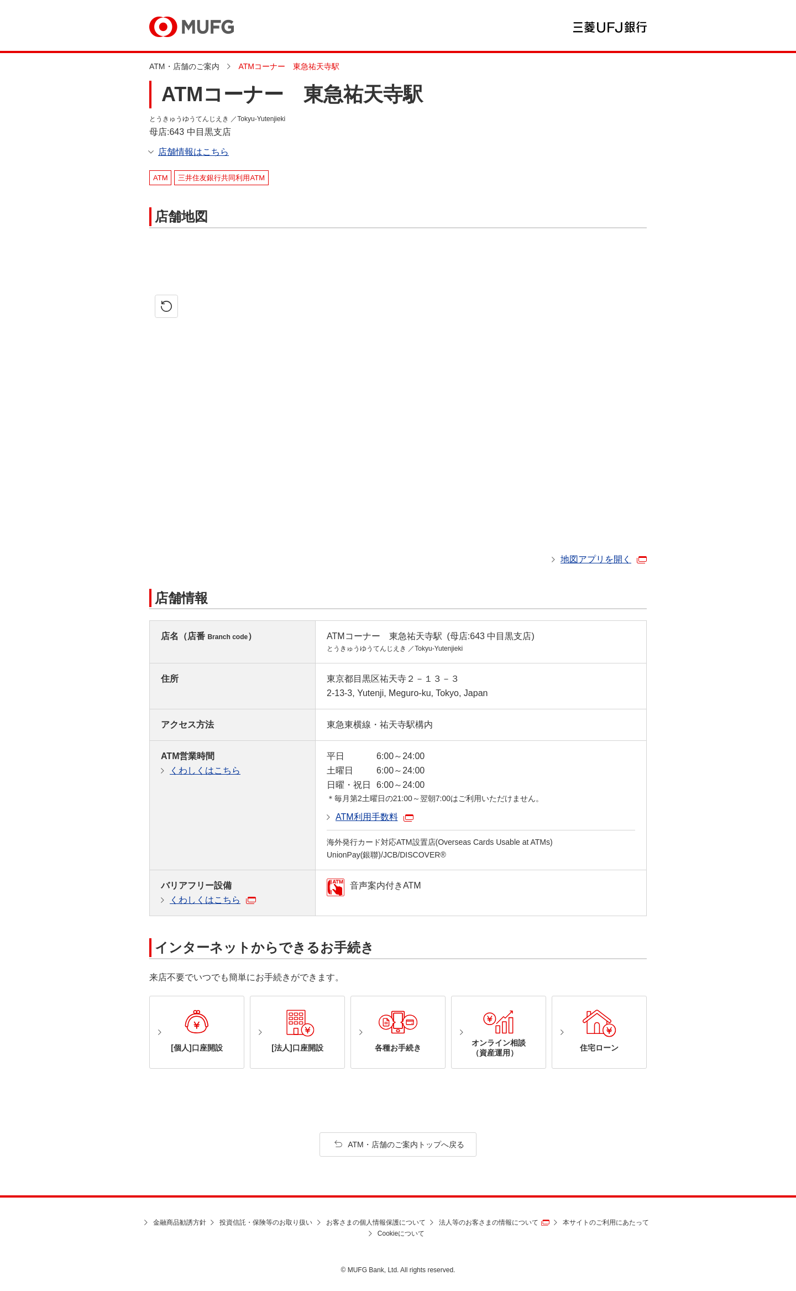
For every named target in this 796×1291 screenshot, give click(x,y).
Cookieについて (401, 1233)
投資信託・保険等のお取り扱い (265, 1222)
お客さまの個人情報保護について (376, 1222)
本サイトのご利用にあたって (606, 1222)
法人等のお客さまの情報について (488, 1222)
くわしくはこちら (205, 770)
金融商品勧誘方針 (179, 1222)
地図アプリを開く (596, 559)
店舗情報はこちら (193, 151)
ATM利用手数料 (367, 817)
